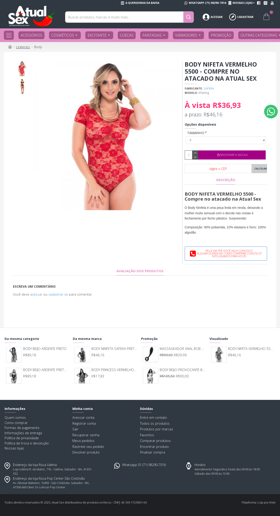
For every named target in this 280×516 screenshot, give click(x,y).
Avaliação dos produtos (140, 271)
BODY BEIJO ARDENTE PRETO (44, 349)
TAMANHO (195, 132)
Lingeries (23, 47)
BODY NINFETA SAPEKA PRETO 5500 (114, 349)
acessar (36, 294)
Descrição (225, 180)
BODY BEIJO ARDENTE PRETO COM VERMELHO (46, 370)
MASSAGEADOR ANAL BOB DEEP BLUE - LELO (183, 349)
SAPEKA (209, 88)
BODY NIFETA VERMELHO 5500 (251, 349)
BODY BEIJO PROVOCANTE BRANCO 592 (183, 370)
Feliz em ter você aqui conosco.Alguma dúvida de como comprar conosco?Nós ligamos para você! (229, 253)
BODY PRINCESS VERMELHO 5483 (114, 370)
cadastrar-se (58, 294)
